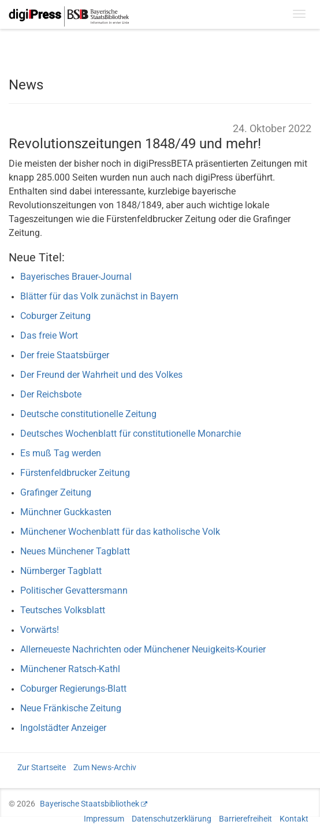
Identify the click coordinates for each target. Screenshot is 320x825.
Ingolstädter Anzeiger (63, 727)
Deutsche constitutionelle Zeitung (88, 413)
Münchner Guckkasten (65, 512)
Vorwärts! (39, 629)
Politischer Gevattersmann (74, 590)
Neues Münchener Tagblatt (75, 551)
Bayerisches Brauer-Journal (76, 276)
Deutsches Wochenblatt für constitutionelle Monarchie (130, 433)
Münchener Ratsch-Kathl (70, 668)
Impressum (104, 818)
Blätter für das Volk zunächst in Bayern (99, 296)
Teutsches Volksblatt (62, 610)
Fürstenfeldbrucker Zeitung (75, 472)
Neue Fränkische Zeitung (70, 708)
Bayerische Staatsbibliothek (89, 803)
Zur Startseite (41, 767)
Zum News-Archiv (104, 767)
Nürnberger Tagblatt (61, 570)
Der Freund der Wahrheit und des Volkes (101, 374)
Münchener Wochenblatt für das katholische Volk (120, 531)
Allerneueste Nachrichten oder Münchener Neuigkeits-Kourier (143, 649)
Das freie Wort (49, 335)
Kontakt (294, 818)
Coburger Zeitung (55, 315)
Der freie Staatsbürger (64, 355)
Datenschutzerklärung (171, 818)
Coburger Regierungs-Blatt (73, 688)
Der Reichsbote (50, 394)
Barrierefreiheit (245, 818)
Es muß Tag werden (60, 453)
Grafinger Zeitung (55, 492)
